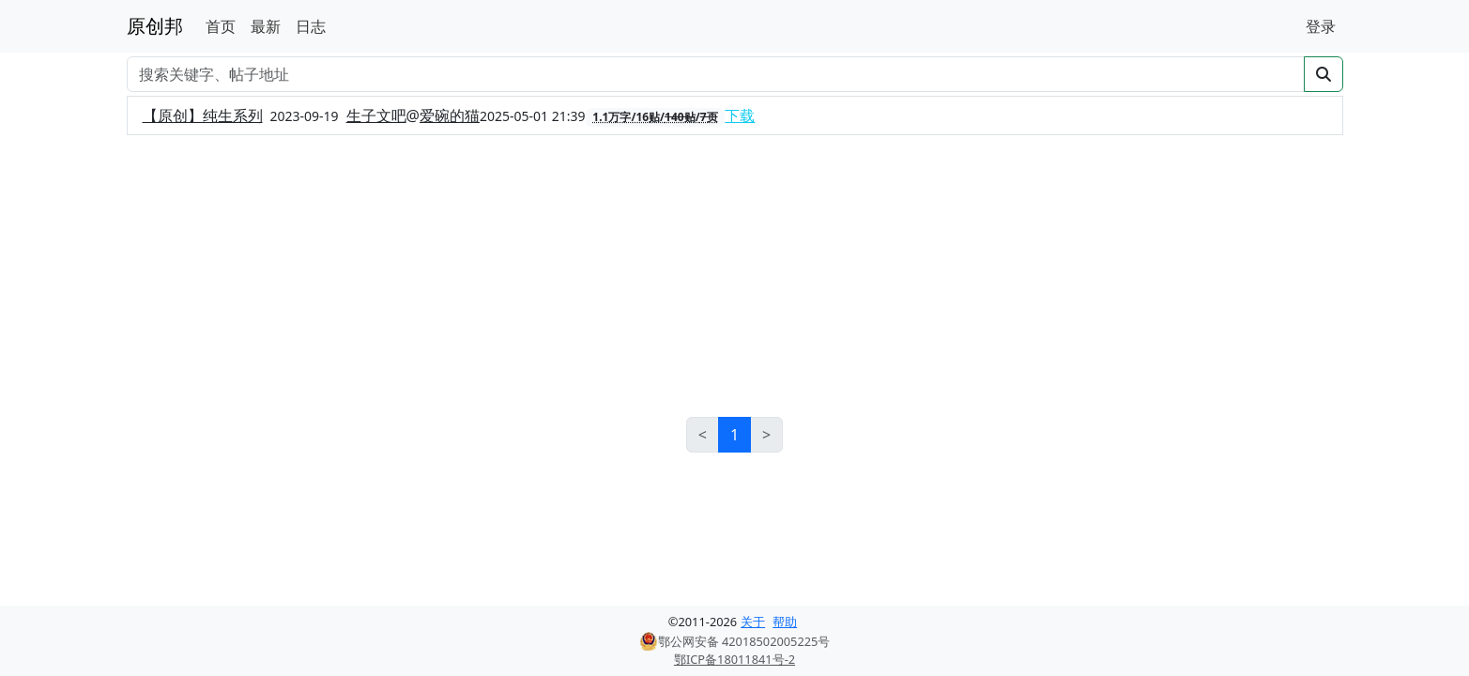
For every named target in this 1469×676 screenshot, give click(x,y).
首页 (221, 26)
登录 (1321, 26)
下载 (740, 115)
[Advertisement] (735, 276)
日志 (311, 26)
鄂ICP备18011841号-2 (734, 659)
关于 (753, 621)
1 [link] (734, 434)
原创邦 (155, 25)
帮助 (785, 621)
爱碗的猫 (450, 115)
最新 (266, 26)
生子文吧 (376, 115)
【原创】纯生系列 (203, 115)
